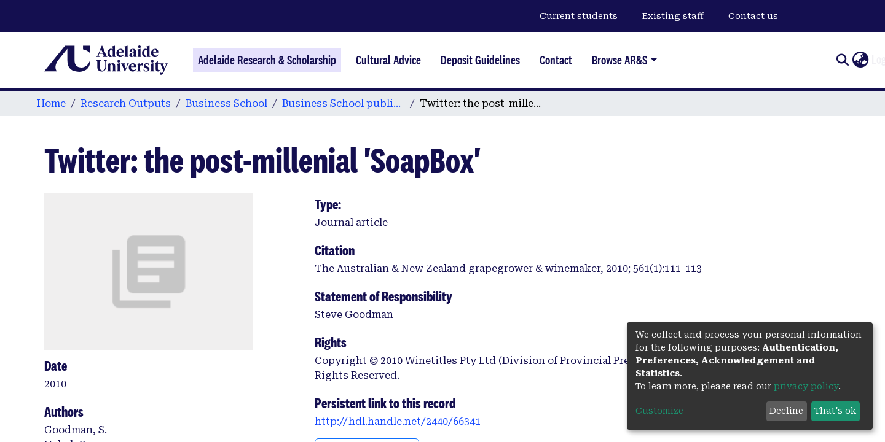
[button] (860, 60)
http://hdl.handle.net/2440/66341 (398, 421)
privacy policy (806, 386)
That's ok (835, 411)
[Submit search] (842, 60)
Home (51, 103)
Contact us (753, 16)
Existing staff (673, 16)
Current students (579, 16)
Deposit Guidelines (480, 60)
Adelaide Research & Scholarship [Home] (267, 60)
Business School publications (343, 103)
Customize (659, 411)
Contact (556, 60)
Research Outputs (126, 103)
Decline (786, 411)
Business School (226, 103)
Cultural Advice (388, 60)
